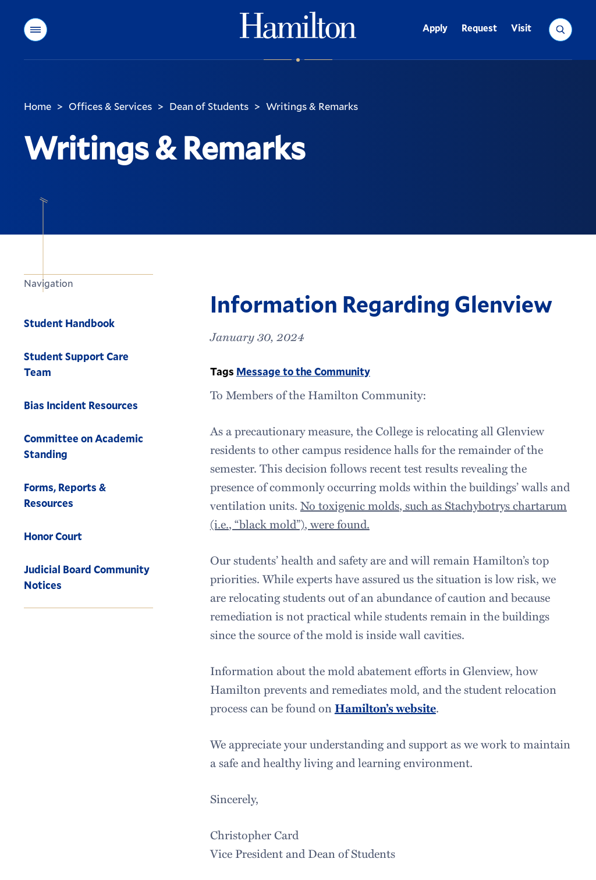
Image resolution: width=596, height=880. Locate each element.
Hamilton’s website (385, 707)
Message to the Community (303, 371)
